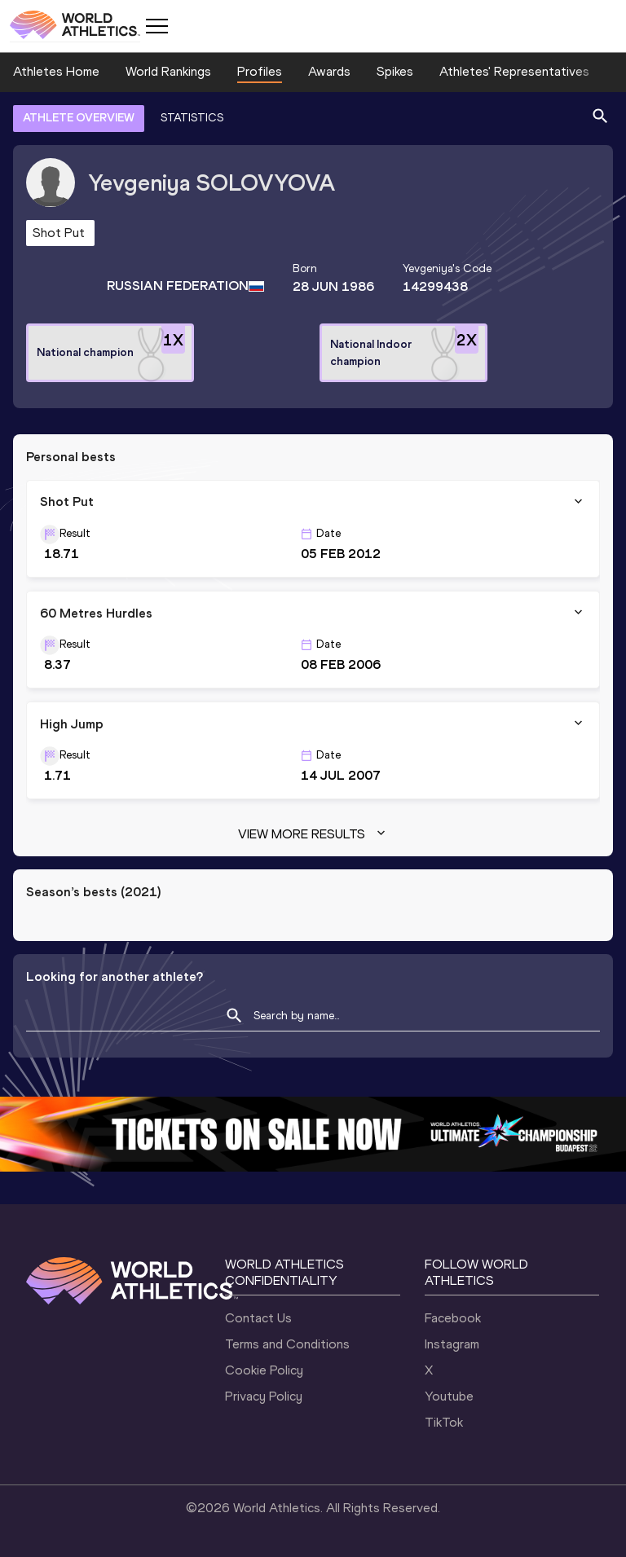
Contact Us (258, 1318)
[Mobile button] (156, 26)
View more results (313, 834)
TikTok (444, 1422)
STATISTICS (192, 118)
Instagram (452, 1344)
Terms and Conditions (287, 1344)
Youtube (449, 1396)
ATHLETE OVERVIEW (78, 118)
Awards (329, 71)
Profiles (259, 71)
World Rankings (168, 71)
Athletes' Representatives (514, 71)
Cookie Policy (264, 1370)
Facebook (453, 1318)
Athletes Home (56, 71)
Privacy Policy (263, 1396)
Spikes (395, 71)
